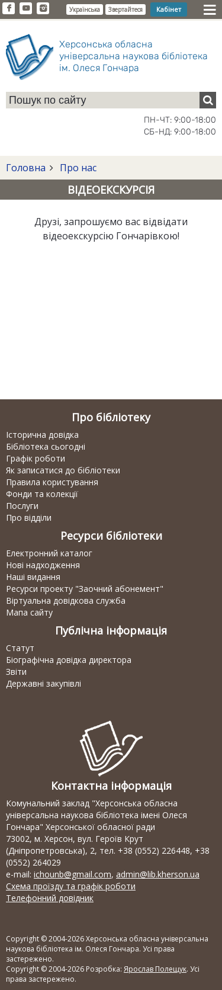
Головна (26, 167)
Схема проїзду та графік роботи (71, 886)
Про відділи (29, 517)
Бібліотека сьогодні (45, 446)
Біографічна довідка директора (68, 659)
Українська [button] (84, 9)
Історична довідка (42, 434)
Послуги (22, 505)
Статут (20, 647)
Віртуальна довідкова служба (66, 600)
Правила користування (52, 482)
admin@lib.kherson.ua (158, 874)
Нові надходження (43, 565)
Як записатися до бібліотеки (63, 470)
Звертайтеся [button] (125, 9)
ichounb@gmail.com (72, 874)
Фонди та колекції (42, 493)
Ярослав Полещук (155, 969)
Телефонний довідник (50, 898)
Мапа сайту (29, 612)
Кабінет (168, 9)
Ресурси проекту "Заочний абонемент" (84, 588)
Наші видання (33, 576)
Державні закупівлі (43, 683)
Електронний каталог (49, 553)
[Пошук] (208, 100)
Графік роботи (35, 458)
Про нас (76, 167)
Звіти (16, 671)
